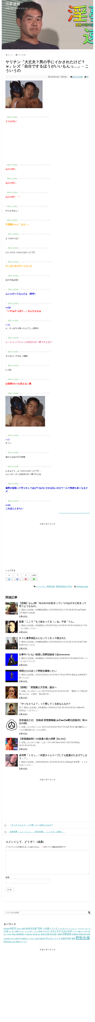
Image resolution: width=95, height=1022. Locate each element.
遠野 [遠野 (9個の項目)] (73, 938)
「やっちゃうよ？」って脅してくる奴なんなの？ (28, 825)
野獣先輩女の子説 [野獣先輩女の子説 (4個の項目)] (9, 941)
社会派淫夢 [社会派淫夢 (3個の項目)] (7, 938)
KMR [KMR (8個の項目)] (23, 929)
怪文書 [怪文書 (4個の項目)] (35, 934)
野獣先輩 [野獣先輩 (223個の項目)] (83, 938)
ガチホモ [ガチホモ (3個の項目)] (81, 928)
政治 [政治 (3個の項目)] (39, 934)
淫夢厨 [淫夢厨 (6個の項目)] (59, 934)
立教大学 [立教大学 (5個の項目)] (17, 939)
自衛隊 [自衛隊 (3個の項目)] (37, 938)
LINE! (34, 575)
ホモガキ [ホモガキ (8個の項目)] (46, 931)
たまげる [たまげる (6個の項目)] (61, 929)
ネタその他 (78, 77)
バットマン (41, 586)
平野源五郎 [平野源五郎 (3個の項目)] (28, 934)
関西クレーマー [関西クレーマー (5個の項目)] (21, 942)
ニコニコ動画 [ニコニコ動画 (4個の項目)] (37, 931)
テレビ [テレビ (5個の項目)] (21, 931)
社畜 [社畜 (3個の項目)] (12, 938)
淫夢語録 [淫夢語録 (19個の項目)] (66, 934)
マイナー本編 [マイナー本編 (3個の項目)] (76, 931)
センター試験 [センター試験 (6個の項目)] (14, 931)
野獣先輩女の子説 (64, 586)
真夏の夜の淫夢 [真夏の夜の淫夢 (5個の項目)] (84, 934)
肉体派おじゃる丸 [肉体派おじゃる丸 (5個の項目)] (27, 939)
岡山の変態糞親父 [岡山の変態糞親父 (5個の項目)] (18, 934)
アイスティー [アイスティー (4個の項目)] (73, 928)
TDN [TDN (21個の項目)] (39, 928)
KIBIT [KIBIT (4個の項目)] (19, 928)
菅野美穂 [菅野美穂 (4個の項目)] (42, 938)
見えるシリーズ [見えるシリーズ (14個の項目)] (53, 938)
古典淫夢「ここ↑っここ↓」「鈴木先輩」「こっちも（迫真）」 (34, 832)
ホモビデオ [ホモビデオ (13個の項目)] (55, 931)
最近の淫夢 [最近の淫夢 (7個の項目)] (45, 934)
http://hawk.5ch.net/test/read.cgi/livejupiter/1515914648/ (74, 513)
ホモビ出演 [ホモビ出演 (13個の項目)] (66, 931)
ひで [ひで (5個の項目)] (66, 929)
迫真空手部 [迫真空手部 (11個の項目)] (66, 938)
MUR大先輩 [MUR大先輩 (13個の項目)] (31, 928)
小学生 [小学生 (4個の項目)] (9, 934)
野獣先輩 (51, 586)
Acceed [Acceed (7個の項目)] (6, 929)
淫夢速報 (12, 4)
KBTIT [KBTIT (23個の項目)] (13, 928)
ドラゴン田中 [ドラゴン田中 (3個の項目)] (28, 931)
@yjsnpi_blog (82, 586)
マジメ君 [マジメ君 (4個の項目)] (84, 931)
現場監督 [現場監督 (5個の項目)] (75, 934)
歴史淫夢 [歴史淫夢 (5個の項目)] (53, 934)
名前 (7, 877)
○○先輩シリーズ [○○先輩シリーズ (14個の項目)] (50, 928)
